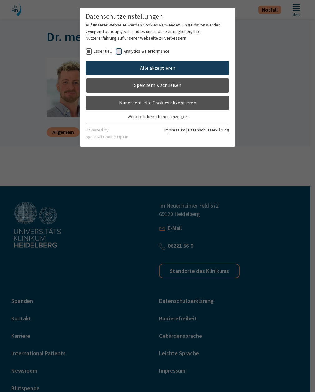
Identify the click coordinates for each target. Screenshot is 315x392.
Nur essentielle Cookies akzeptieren (157, 102)
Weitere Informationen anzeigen (158, 116)
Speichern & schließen (157, 85)
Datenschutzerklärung (208, 130)
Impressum (174, 130)
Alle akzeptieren (157, 68)
